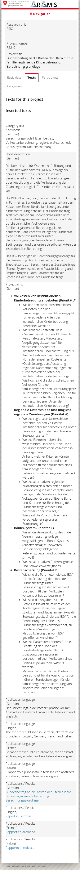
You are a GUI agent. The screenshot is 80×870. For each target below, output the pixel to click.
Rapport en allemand (20, 832)
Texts (31, 77)
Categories (14, 86)
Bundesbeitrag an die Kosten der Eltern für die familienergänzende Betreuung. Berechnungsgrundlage (38, 796)
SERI (8, 866)
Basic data (14, 77)
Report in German (18, 816)
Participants (50, 77)
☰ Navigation (40, 14)
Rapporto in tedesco (20, 847)
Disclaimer (41, 866)
